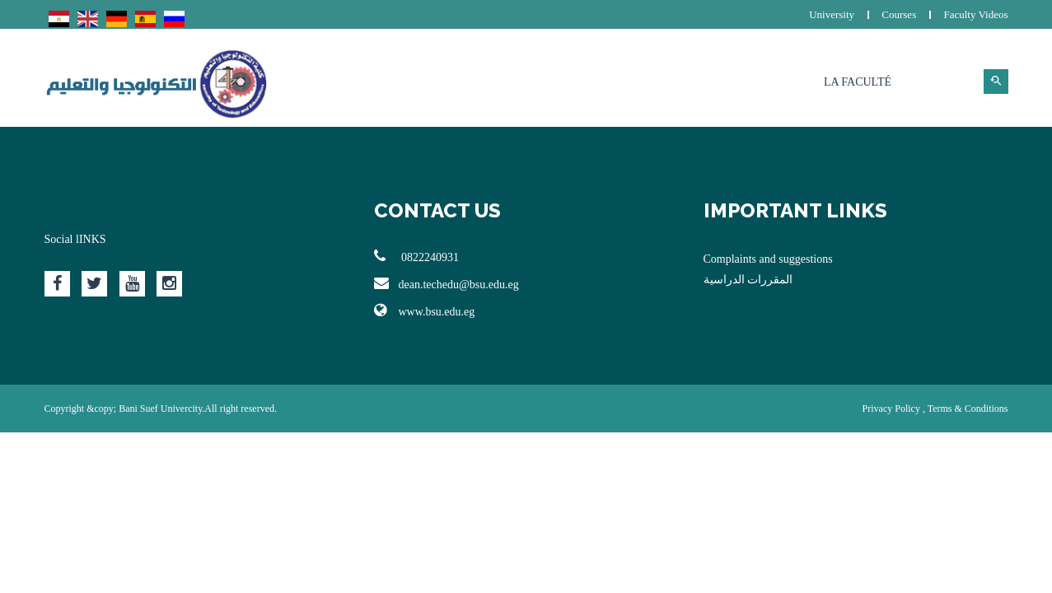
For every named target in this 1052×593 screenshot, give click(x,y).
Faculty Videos (975, 14)
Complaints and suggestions (768, 259)
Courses (898, 14)
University (831, 14)
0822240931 (417, 256)
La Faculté (857, 82)
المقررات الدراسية (748, 279)
